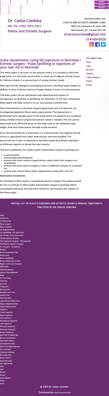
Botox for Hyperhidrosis (10, 346)
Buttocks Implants (8, 329)
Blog (4, 10)
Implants (4, 281)
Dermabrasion (6, 355)
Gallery (15, 10)
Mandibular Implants (8, 321)
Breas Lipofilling (6, 258)
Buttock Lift (5, 289)
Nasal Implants (6, 315)
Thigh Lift (4, 286)
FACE (2, 215)
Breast (89, 69)
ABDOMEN (4, 266)
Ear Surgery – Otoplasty (10, 247)
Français (102, 5)
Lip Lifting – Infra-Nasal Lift (11, 235)
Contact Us (28, 10)
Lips (88, 65)
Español (102, 8)
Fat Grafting (5, 278)
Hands (89, 73)
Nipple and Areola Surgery (11, 264)
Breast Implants (7, 332)
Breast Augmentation (9, 252)
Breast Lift (4, 255)
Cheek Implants (6, 312)
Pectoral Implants (7, 326)
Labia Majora (93, 77)
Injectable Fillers (7, 341)
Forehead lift (5, 221)
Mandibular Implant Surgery (12, 244)
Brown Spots (5, 358)
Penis (89, 84)
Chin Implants (6, 318)
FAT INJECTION (94, 58)
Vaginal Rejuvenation (8, 304)
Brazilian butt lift (7, 292)
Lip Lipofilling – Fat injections (12, 232)
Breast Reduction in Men (10, 261)
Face (88, 61)
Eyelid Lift (4, 218)
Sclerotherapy (6, 361)
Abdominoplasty (6, 269)
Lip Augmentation (7, 229)
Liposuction (5, 295)
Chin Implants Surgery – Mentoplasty (15, 241)
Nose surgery (5, 224)
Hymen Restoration (8, 306)
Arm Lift (3, 284)
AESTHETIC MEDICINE (9, 335)
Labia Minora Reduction (10, 301)
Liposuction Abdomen (9, 272)
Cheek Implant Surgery (9, 238)
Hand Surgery (5, 298)
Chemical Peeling (7, 352)
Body (2, 275)
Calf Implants (6, 323)
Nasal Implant (6, 227)
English (101, 2)
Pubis (89, 80)
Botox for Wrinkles (7, 338)
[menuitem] (4, 10)
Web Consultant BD (62, 392)
